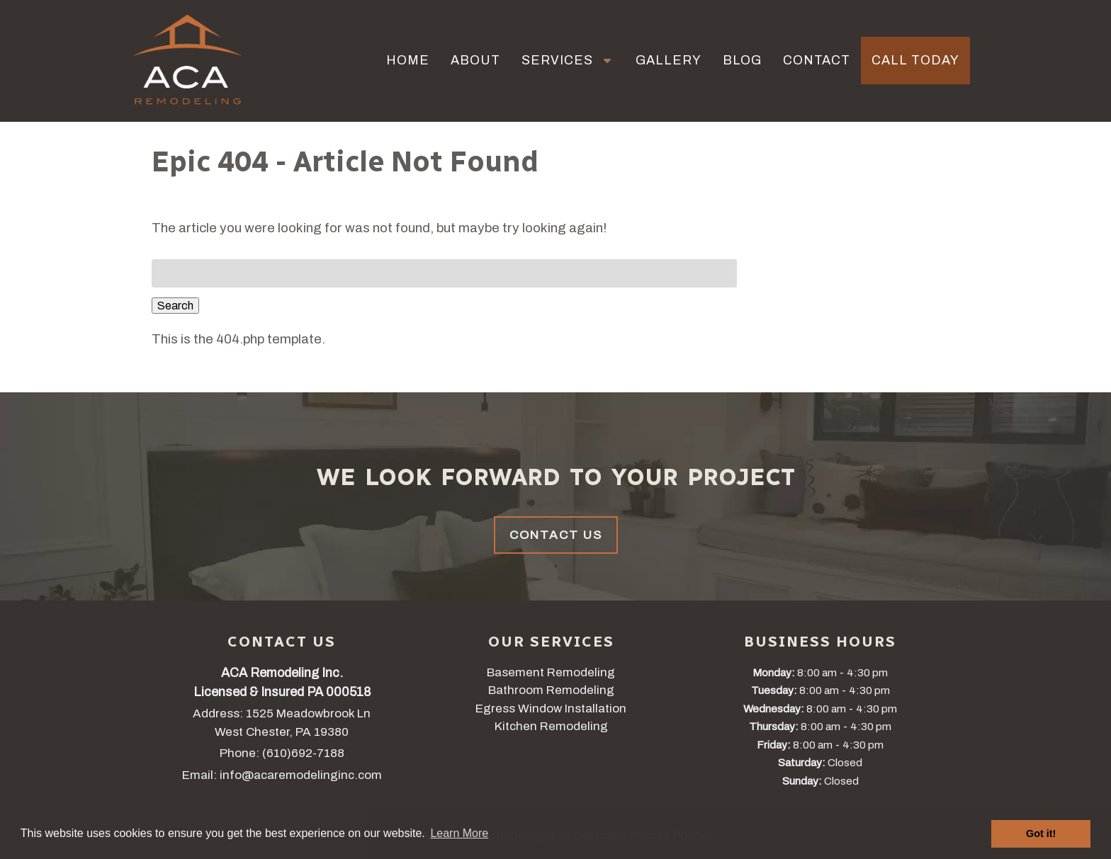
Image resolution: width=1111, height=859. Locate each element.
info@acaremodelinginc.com (301, 775)
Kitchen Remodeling (551, 726)
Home (407, 60)
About (475, 60)
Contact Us (555, 535)
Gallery (668, 60)
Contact (816, 60)
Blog (742, 60)
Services (557, 60)
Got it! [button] (1041, 833)
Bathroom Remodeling (551, 690)
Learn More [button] (459, 833)
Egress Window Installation (550, 708)
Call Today (915, 60)
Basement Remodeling (551, 672)
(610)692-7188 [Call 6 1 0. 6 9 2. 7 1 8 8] (303, 753)
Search (175, 306)
